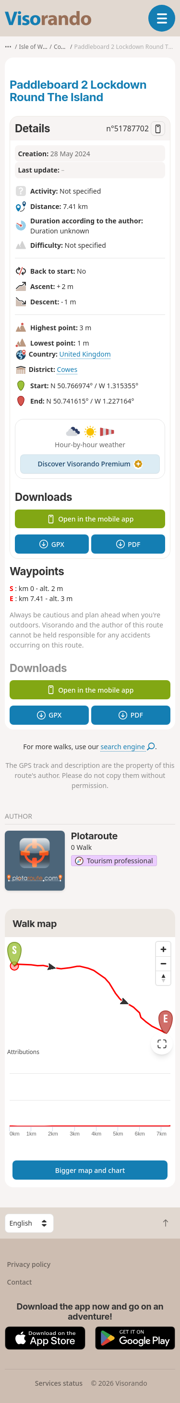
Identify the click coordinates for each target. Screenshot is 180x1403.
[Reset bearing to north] (163, 978)
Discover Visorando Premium (90, 464)
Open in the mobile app (90, 519)
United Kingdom (84, 354)
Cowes (67, 369)
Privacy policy (29, 1264)
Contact (19, 1282)
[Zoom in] (163, 949)
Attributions (23, 1052)
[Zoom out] (163, 963)
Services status (59, 1383)
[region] (90, 997)
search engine (128, 746)
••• (8, 47)
